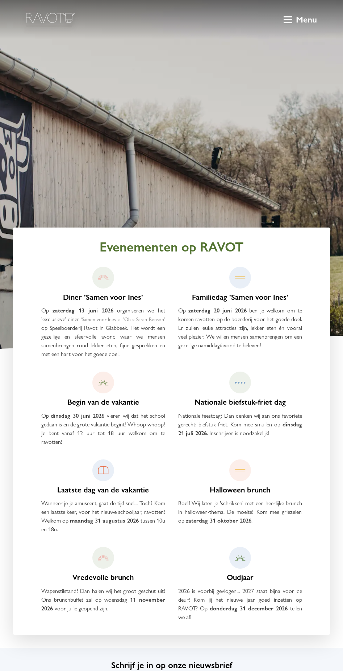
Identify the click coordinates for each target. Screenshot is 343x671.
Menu (300, 19)
